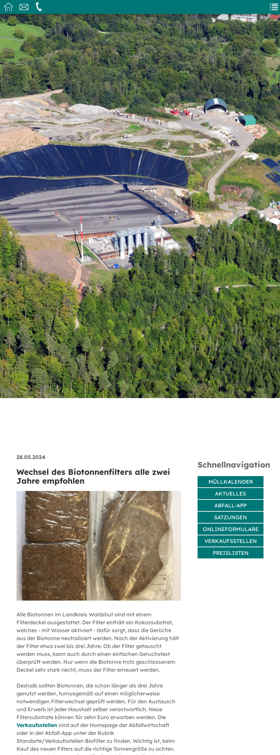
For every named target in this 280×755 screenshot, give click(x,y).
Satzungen (230, 517)
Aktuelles (230, 493)
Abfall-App (230, 505)
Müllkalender (230, 481)
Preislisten (231, 553)
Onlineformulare (231, 529)
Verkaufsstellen (36, 725)
